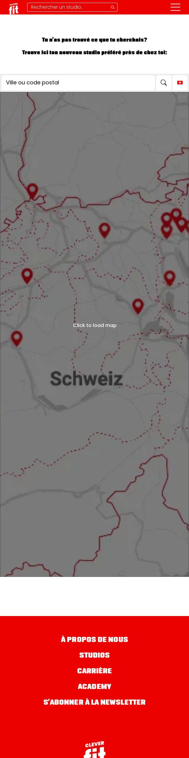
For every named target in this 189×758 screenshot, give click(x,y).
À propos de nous (94, 640)
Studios (94, 656)
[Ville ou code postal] (78, 82)
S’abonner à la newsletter (94, 703)
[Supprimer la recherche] (72, 7)
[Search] (163, 82)
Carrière (94, 671)
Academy (94, 687)
